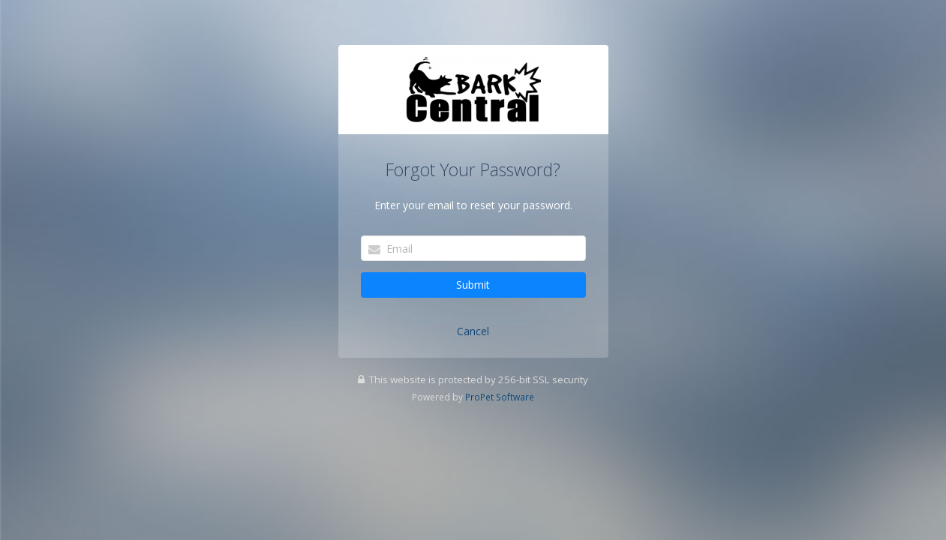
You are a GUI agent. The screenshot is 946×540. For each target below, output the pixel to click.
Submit (473, 285)
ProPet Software (499, 397)
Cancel (473, 331)
